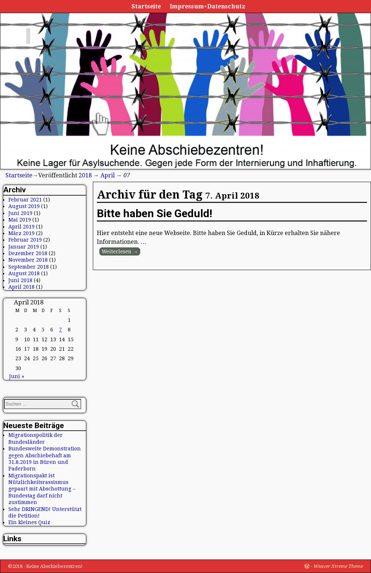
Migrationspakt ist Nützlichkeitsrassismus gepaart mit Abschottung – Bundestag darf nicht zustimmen (41, 489)
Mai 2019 (19, 220)
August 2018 (24, 273)
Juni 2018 (20, 280)
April (107, 175)
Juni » (16, 376)
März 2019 (21, 233)
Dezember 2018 (27, 253)
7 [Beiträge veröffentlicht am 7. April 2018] (60, 329)
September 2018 (28, 267)
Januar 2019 (23, 247)
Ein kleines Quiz (29, 522)
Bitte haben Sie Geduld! (154, 213)
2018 (85, 175)
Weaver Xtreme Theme (338, 566)
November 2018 (28, 260)
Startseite (146, 6)
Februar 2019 (25, 240)
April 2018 (21, 287)
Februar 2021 (25, 200)
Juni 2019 (20, 213)
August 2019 (24, 206)
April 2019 (21, 227)
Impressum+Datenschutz (207, 6)
